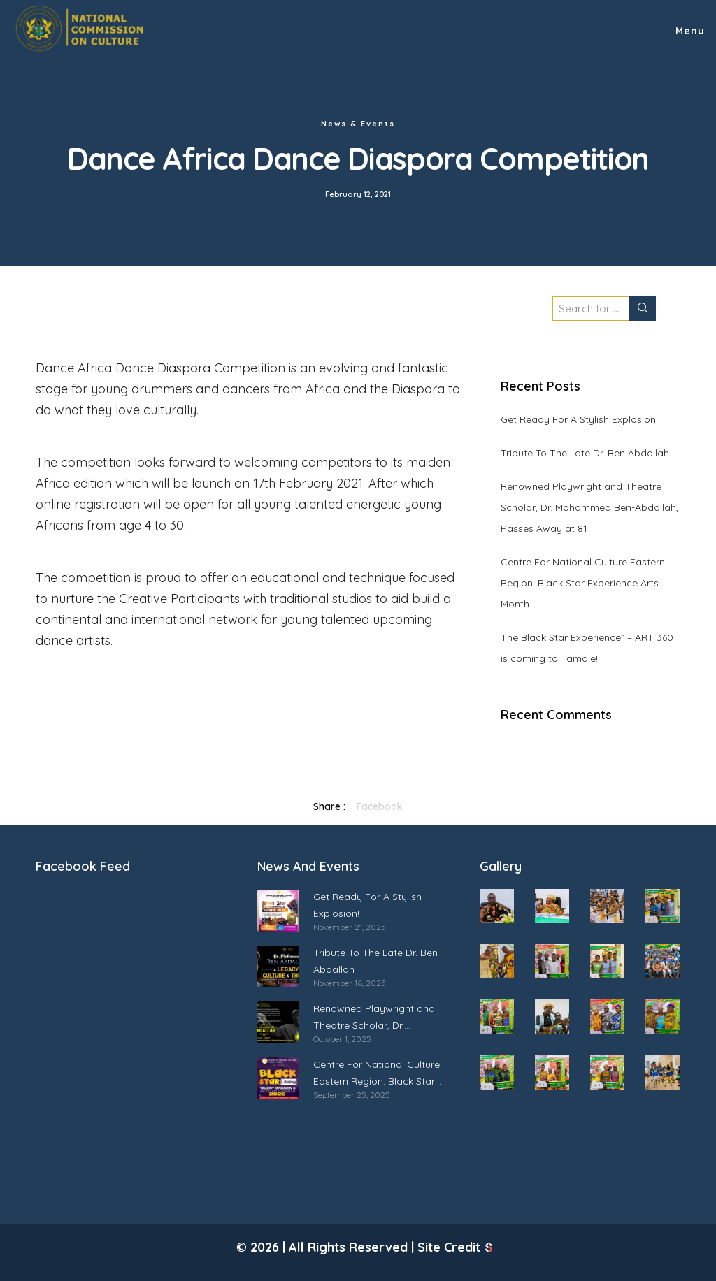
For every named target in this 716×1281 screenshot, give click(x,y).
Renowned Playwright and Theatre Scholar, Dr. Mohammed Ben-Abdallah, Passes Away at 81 (589, 507)
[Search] (642, 308)
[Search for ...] (590, 308)
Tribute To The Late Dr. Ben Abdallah (585, 453)
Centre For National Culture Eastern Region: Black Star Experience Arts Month (583, 583)
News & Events (358, 124)
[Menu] (683, 28)
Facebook (380, 806)
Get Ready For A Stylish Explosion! (579, 419)
